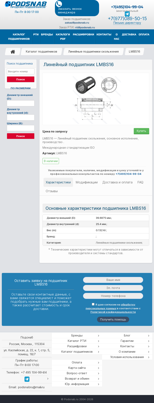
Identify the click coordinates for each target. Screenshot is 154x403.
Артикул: (49, 153)
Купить (141, 130)
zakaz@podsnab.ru (77, 22)
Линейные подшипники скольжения (93, 51)
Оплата (77, 362)
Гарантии (127, 341)
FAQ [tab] (140, 182)
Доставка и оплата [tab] (117, 182)
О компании (127, 351)
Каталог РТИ (77, 341)
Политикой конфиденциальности (113, 311)
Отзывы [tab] (52, 191)
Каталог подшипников (41, 51)
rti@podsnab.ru (85, 27)
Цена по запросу (55, 131)
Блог (127, 335)
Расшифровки (77, 346)
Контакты (127, 346)
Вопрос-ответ (77, 373)
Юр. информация (77, 384)
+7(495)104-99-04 (127, 7)
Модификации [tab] (87, 182)
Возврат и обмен (77, 378)
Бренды (77, 335)
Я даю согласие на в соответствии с (113, 308)
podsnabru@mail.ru (31, 387)
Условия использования (127, 357)
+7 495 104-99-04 (34, 372)
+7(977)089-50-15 (127, 18)
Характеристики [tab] (58, 182)
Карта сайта (77, 368)
